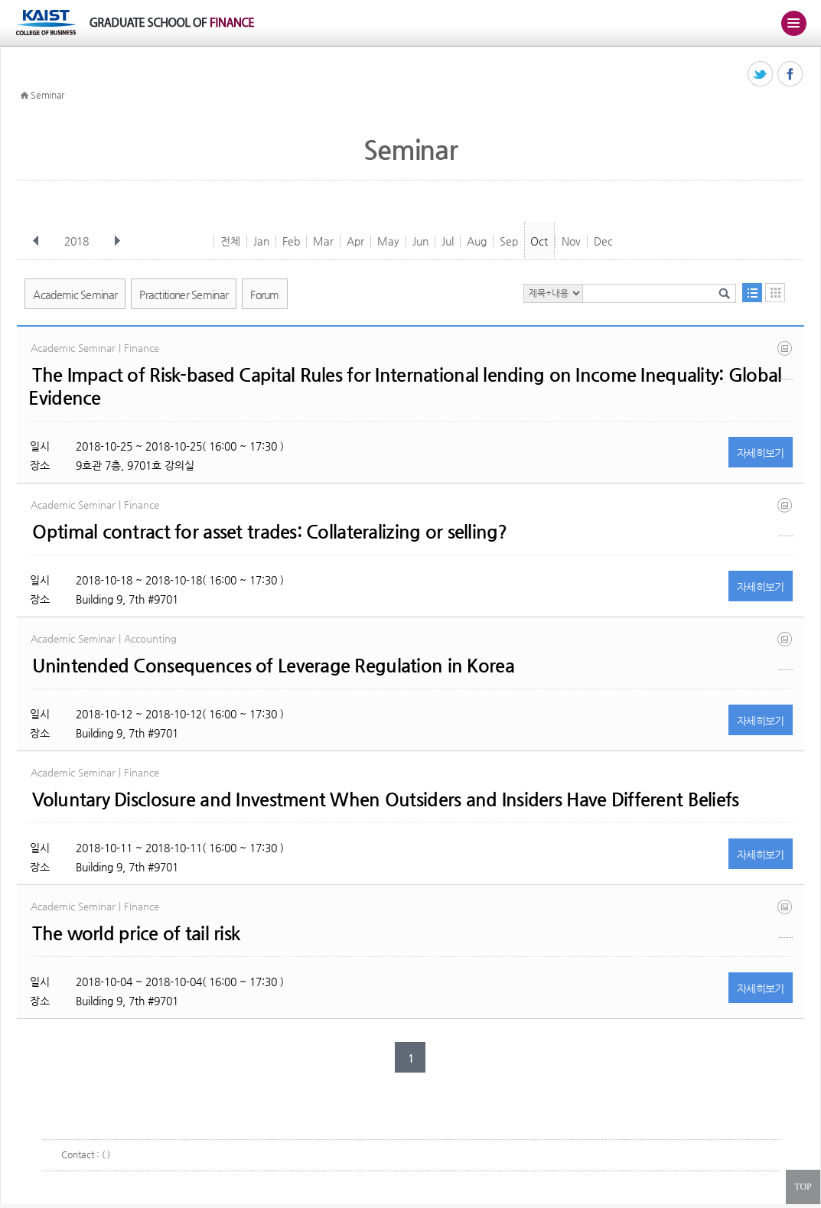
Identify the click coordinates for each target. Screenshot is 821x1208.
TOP (802, 1186)
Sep (509, 241)
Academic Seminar (75, 294)
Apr (355, 241)
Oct (539, 241)
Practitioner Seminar (183, 294)
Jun (420, 241)
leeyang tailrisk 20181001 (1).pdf (786, 918)
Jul (447, 241)
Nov (571, 241)
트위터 (761, 74)
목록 (752, 292)
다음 (117, 241)
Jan (261, 241)
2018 (78, 241)
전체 (230, 241)
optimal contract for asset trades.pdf (786, 516)
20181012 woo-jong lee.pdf (786, 650)
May (388, 241)
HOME (24, 95)
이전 (36, 241)
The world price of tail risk (135, 933)
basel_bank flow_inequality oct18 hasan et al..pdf (786, 359)
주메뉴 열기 (793, 23)
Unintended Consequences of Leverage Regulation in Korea (272, 665)
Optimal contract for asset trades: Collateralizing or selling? (269, 531)
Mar (323, 241)
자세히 (760, 453)
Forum (264, 294)
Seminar (47, 95)
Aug (477, 241)
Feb (291, 241)
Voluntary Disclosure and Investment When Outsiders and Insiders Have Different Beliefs (385, 799)
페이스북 (790, 74)
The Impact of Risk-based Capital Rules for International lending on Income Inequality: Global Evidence (404, 386)
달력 (775, 292)
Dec (603, 241)
